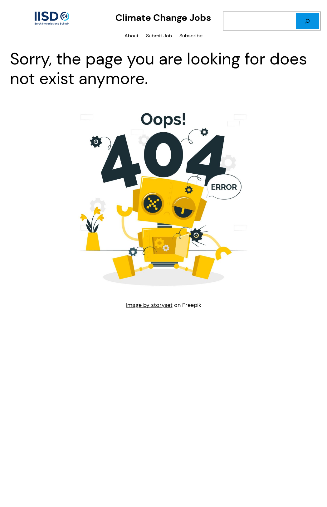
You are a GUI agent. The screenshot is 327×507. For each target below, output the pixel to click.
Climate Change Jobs (163, 18)
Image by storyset (149, 304)
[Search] (307, 21)
